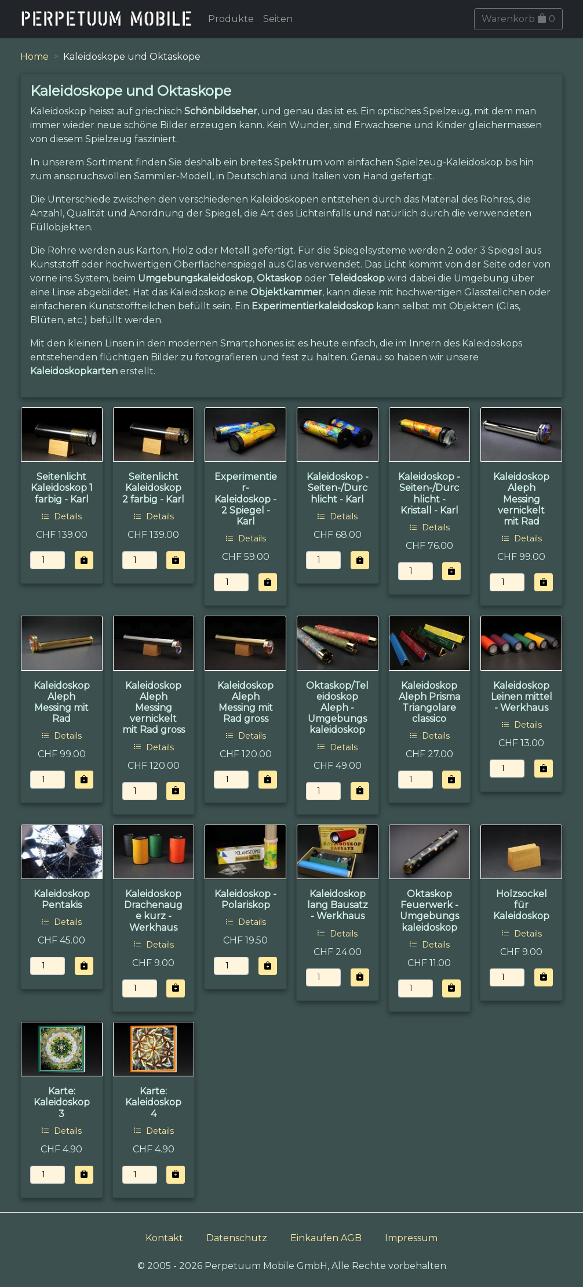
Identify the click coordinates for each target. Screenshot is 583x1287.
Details (61, 516)
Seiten (278, 18)
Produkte (231, 18)
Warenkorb (518, 18)
